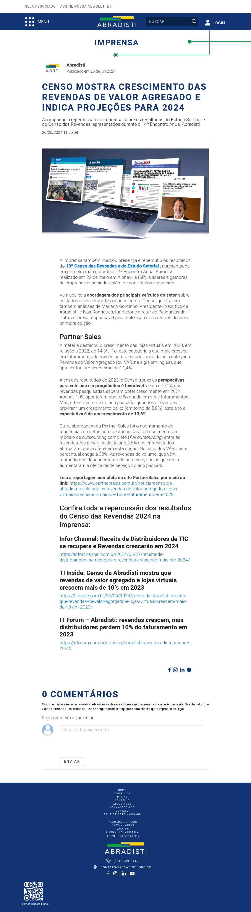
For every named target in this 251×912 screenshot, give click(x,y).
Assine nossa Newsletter (86, 6)
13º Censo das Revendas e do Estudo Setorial (112, 266)
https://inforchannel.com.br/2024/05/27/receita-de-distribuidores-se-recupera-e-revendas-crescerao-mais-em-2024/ (125, 557)
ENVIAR (72, 761)
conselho (122, 800)
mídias (122, 797)
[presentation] (92, 746)
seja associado (122, 807)
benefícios (122, 793)
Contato (122, 810)
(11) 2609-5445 (126, 861)
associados (122, 804)
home (122, 790)
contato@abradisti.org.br (126, 867)
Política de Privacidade (122, 814)
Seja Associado (40, 6)
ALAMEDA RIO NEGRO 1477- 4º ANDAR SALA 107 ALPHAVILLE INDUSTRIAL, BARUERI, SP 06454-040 (123, 829)
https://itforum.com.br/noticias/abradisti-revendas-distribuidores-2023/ (126, 646)
